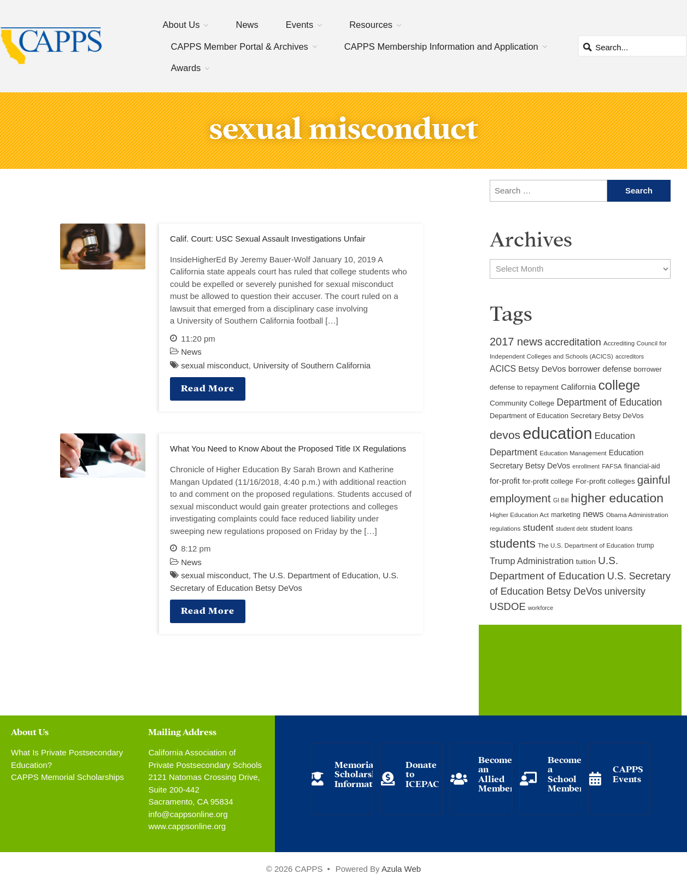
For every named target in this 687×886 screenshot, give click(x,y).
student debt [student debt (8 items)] (572, 528)
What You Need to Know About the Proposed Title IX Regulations (288, 448)
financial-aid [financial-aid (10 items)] (642, 466)
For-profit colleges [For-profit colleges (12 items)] (605, 481)
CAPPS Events (628, 773)
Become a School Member (566, 773)
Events (299, 25)
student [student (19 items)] (538, 528)
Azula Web (401, 868)
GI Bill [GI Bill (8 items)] (560, 500)
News (247, 25)
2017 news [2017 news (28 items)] (516, 342)
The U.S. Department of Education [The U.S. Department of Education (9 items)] (586, 545)
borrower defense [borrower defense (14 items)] (600, 369)
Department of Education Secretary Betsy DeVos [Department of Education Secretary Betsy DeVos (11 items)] (567, 416)
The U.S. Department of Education (315, 575)
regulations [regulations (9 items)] (505, 528)
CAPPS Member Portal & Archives (239, 46)
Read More (207, 387)
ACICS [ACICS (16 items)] (503, 368)
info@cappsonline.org (187, 814)
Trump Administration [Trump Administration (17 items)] (532, 561)
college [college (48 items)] (619, 385)
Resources (370, 25)
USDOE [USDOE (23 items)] (508, 606)
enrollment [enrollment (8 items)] (586, 466)
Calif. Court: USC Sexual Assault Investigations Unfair (268, 238)
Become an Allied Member (496, 773)
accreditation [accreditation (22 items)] (573, 342)
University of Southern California (312, 365)
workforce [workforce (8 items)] (540, 608)
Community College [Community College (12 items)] (522, 403)
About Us (181, 25)
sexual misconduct (214, 365)
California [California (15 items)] (578, 386)
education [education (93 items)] (557, 433)
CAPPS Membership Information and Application (441, 46)
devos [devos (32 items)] (505, 435)
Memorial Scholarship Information (360, 773)
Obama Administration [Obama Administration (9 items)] (637, 515)
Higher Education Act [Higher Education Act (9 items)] (519, 515)
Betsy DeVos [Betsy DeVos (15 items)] (542, 368)
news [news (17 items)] (593, 514)
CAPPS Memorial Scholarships (67, 777)
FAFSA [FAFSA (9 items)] (612, 466)
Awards (186, 68)
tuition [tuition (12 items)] (586, 562)
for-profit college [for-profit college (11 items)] (547, 481)
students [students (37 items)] (513, 543)
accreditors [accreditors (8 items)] (629, 356)
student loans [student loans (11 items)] (611, 528)
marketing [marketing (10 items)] (565, 515)
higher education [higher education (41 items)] (617, 498)
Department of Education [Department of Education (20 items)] (609, 402)
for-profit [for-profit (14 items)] (505, 481)
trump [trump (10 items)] (645, 545)
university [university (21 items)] (624, 591)
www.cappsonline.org (187, 826)
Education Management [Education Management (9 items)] (572, 453)
